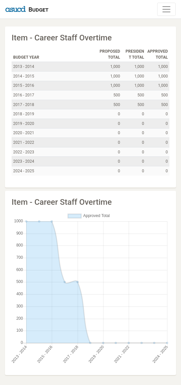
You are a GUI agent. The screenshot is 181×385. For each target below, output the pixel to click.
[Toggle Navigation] (166, 9)
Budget (38, 9)
